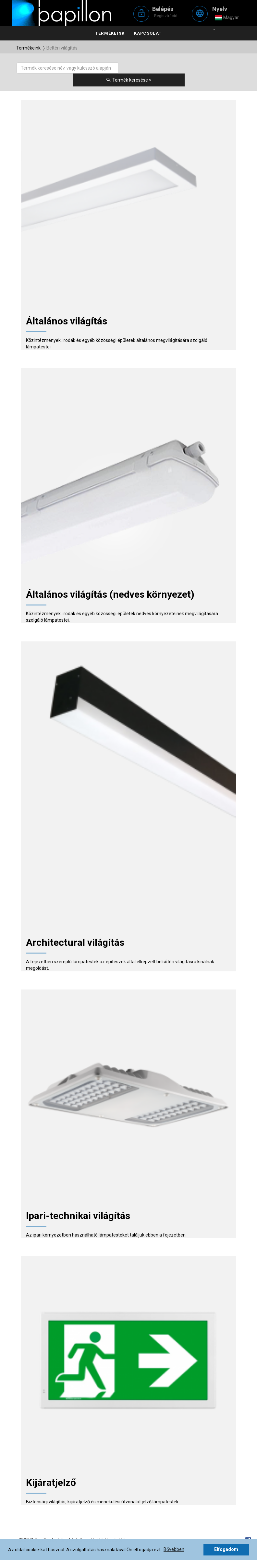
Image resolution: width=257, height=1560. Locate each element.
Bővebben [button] (174, 1549)
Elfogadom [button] (226, 1549)
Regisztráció (165, 15)
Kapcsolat (148, 33)
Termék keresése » (128, 80)
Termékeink (110, 33)
